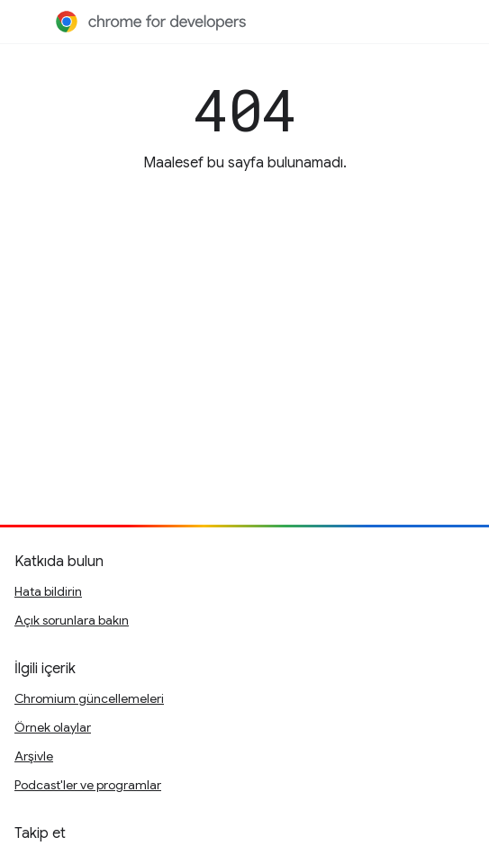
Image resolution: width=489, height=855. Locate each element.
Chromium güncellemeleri (89, 698)
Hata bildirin (48, 591)
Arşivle (33, 756)
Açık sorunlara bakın (71, 620)
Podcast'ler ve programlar (87, 785)
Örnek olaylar (52, 727)
